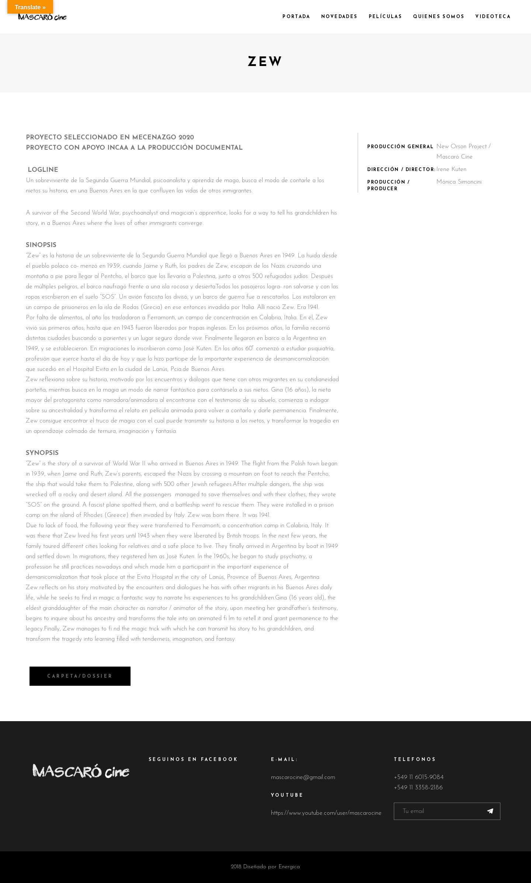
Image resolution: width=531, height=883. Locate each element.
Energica (289, 867)
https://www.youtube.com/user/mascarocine (326, 813)
